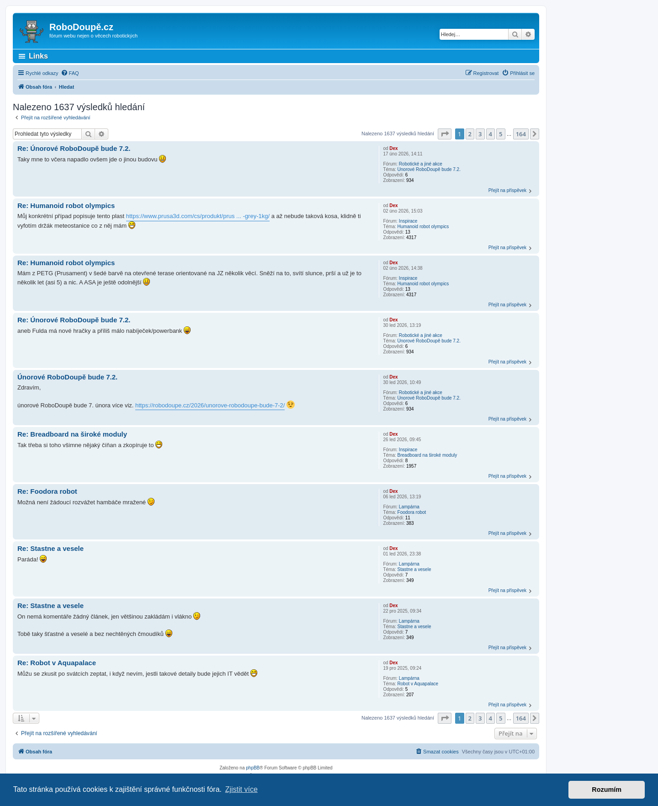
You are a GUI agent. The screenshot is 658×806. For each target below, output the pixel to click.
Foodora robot (412, 512)
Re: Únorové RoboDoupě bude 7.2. (74, 148)
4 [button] (490, 134)
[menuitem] (70, 73)
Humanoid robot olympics (423, 226)
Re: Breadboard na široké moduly (72, 434)
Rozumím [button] (606, 789)
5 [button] (500, 134)
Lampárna (409, 506)
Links (38, 56)
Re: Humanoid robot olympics (66, 205)
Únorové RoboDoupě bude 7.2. (429, 169)
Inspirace (408, 221)
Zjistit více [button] (241, 789)
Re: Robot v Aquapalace (56, 663)
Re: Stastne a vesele (50, 548)
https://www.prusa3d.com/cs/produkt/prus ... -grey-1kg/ (198, 216)
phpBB (253, 767)
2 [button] (470, 134)
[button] (444, 133)
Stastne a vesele (414, 569)
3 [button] (480, 134)
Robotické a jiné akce (420, 163)
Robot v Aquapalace (418, 683)
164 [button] (521, 134)
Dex (393, 148)
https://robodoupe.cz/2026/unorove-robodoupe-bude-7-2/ (210, 405)
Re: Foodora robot (47, 491)
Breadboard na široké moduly (427, 455)
